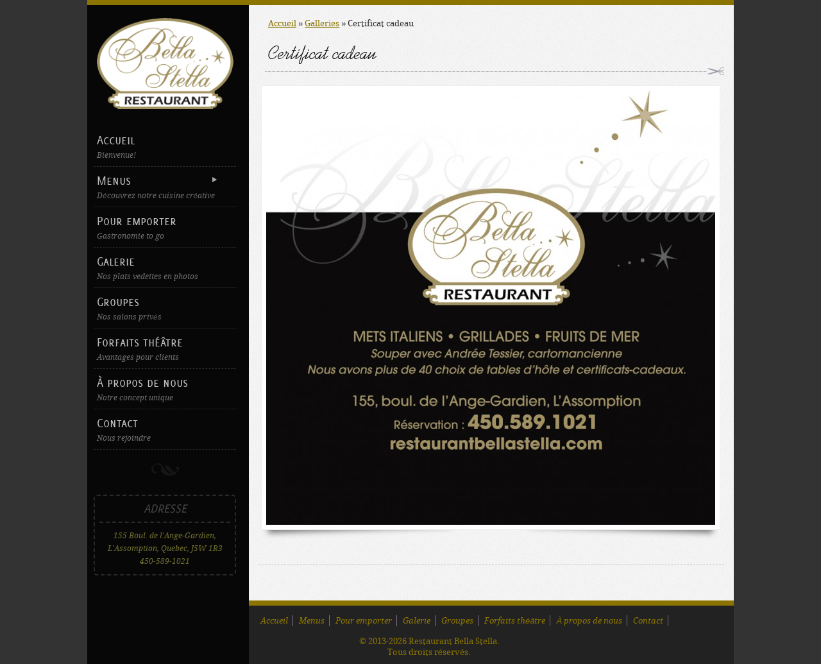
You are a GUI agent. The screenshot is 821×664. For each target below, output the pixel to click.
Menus (163, 187)
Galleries (322, 23)
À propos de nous (165, 389)
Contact (165, 429)
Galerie (165, 268)
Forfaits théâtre (165, 349)
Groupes (165, 308)
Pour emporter (165, 227)
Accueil (165, 146)
